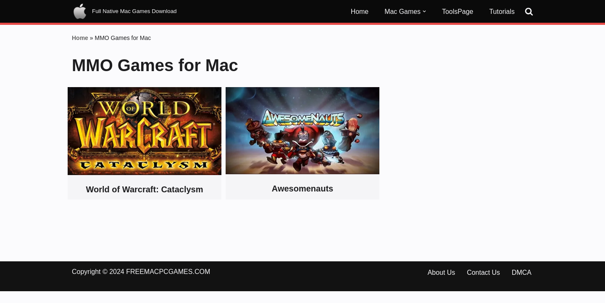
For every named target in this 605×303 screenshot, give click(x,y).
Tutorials (502, 11)
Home (359, 11)
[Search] (529, 11)
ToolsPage (457, 11)
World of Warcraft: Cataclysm (144, 189)
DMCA (521, 284)
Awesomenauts (302, 188)
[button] (424, 11)
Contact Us (483, 284)
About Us (441, 284)
